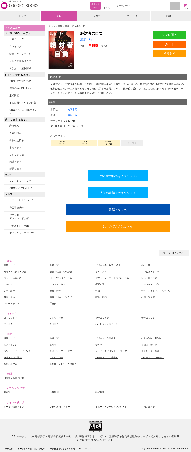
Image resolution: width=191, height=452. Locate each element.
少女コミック (10, 324)
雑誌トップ (9, 338)
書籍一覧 (54, 265)
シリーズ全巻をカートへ (117, 159)
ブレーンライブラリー (21, 180)
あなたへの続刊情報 (20, 68)
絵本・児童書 (148, 297)
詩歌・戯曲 (101, 297)
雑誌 (168, 16)
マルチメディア (11, 303)
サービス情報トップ (14, 406)
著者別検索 (15, 132)
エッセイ (8, 284)
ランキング (15, 46)
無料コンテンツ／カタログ (63, 364)
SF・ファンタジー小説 (61, 278)
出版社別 (54, 392)
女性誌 (99, 345)
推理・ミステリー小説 (15, 271)
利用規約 (9, 449)
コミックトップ (11, 317)
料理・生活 (9, 297)
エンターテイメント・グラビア (111, 351)
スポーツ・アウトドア (61, 351)
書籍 (58, 16)
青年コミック (148, 317)
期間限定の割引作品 (20, 81)
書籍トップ (9, 265)
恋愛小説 (100, 284)
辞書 (98, 291)
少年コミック (102, 317)
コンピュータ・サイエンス (17, 351)
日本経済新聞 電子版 (14, 378)
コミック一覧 (56, 317)
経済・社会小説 (149, 278)
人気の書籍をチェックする (118, 192)
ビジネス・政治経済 (106, 338)
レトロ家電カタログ (20, 61)
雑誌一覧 (54, 338)
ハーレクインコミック (107, 324)
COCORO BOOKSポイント (23, 111)
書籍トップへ (118, 209)
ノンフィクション (59, 284)
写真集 (53, 303)
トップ (22, 16)
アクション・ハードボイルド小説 (112, 278)
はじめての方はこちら (118, 226)
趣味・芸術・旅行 (13, 357)
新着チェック (16, 39)
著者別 (7, 392)
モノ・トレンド (11, 345)
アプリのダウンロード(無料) (19, 217)
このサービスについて (21, 200)
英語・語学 (9, 291)
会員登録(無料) (17, 207)
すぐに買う (169, 34)
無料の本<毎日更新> (20, 88)
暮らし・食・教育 (150, 351)
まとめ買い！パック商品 (22, 102)
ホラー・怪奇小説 (13, 278)
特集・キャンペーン (20, 53)
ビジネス (95, 16)
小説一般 (145, 265)
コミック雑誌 (56, 357)
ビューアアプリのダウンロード (111, 406)
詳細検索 (14, 125)
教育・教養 (55, 291)
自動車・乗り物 (149, 345)
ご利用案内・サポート (21, 225)
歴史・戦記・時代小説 (61, 271)
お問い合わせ (148, 406)
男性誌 (53, 345)
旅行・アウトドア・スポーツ (155, 291)
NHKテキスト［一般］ (152, 357)
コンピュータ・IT (150, 271)
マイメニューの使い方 (21, 233)
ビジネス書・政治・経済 (108, 265)
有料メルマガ (10, 364)
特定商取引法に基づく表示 (62, 449)
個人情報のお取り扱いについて (31, 449)
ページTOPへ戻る (173, 252)
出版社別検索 (16, 140)
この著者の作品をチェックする (118, 176)
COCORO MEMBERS (21, 188)
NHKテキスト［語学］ (107, 357)
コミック (132, 16)
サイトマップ (85, 449)
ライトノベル (102, 271)
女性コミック (56, 324)
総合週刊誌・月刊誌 (151, 338)
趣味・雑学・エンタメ (61, 297)
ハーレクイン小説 (150, 284)
